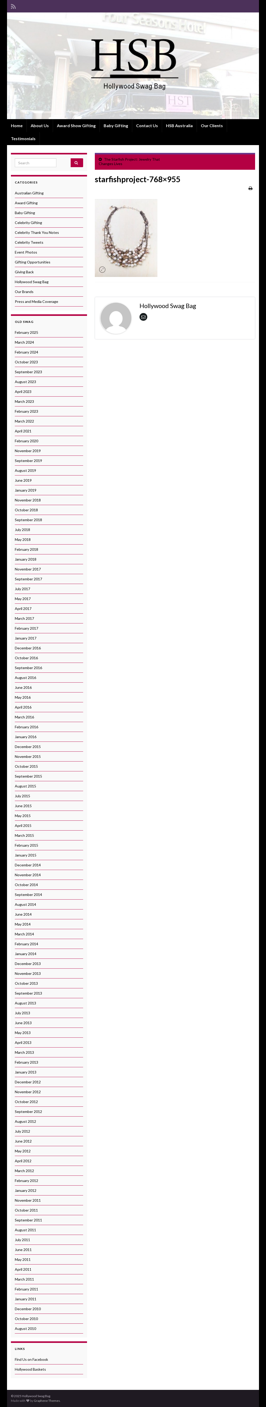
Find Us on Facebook (31, 1359)
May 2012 (23, 1151)
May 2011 (23, 1259)
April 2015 (23, 825)
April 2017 (23, 608)
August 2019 (25, 470)
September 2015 (28, 776)
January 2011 (25, 1299)
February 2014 (26, 944)
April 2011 (23, 1269)
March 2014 (24, 934)
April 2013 (23, 1042)
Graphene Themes (47, 1401)
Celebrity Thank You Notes (37, 232)
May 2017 (23, 598)
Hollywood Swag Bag (32, 282)
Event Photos (26, 252)
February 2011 (26, 1289)
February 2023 (26, 411)
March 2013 (24, 1052)
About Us (40, 125)
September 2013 (28, 993)
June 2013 (23, 1023)
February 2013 (26, 1062)
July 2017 (22, 589)
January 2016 (25, 737)
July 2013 (22, 1013)
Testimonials (23, 138)
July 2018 (22, 529)
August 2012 (25, 1121)
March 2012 (24, 1170)
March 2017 (24, 618)
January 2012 (25, 1190)
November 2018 (28, 500)
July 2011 (22, 1240)
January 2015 (25, 855)
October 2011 (26, 1210)
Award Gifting (26, 203)
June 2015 (23, 806)
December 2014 (28, 865)
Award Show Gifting (76, 125)
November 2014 (28, 875)
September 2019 (28, 460)
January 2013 (25, 1072)
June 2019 (23, 480)
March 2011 (24, 1279)
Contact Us (147, 125)
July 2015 (22, 796)
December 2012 (28, 1082)
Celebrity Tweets (29, 242)
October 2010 (26, 1318)
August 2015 (25, 786)
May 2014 (23, 924)
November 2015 (28, 756)
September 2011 (28, 1220)
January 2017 (25, 638)
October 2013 (26, 983)
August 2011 (25, 1230)
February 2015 (26, 845)
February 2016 (26, 727)
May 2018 (23, 539)
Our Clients (212, 125)
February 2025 (26, 332)
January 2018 (25, 559)
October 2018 (26, 510)
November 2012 (28, 1092)
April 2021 (23, 431)
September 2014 (28, 894)
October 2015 (26, 766)
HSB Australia (179, 125)
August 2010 (25, 1328)
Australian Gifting (29, 193)
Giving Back (24, 272)
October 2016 (26, 658)
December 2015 (28, 746)
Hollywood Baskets (30, 1369)
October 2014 (26, 884)
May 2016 (23, 697)
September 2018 (28, 520)
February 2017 (26, 628)
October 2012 (26, 1101)
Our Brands (24, 291)
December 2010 (28, 1309)
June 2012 (23, 1141)
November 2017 (28, 569)
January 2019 (25, 490)
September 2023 (28, 372)
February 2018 (26, 549)
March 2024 (24, 342)
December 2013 (28, 963)
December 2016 (28, 648)
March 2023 (24, 401)
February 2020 (26, 441)
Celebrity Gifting (28, 222)
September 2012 (28, 1111)
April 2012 (23, 1161)
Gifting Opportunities (32, 262)
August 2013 (25, 1003)
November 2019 (28, 450)
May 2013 (23, 1032)
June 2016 (23, 687)
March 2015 (24, 835)
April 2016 (23, 707)
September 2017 (28, 579)
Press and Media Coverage (36, 301)
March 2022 (24, 421)
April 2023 (23, 391)
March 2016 (24, 717)
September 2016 (28, 667)
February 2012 (26, 1180)
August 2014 (25, 904)
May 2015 (23, 815)
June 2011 (23, 1249)
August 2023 (25, 381)
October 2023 (26, 362)
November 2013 (28, 973)
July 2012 (22, 1131)
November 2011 (28, 1200)
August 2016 (25, 677)
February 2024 (26, 352)
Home (17, 125)
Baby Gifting (116, 125)
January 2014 (25, 953)
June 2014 (23, 914)
